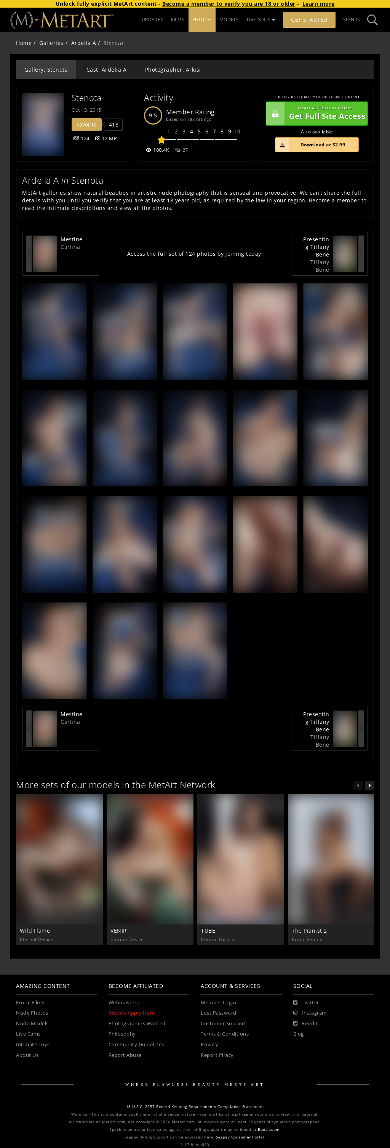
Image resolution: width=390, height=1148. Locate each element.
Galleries (51, 42)
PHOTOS (202, 19)
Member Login (218, 1002)
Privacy (210, 1044)
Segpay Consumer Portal (240, 1137)
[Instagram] (310, 1013)
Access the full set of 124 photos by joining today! (195, 253)
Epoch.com (269, 1129)
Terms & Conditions (225, 1034)
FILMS (178, 19)
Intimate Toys (33, 1044)
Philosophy (122, 1034)
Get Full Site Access (315, 113)
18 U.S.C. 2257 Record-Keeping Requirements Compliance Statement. (195, 1106)
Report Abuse (125, 1055)
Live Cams (28, 1034)
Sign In (352, 19)
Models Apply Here (132, 1013)
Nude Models (32, 1023)
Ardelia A (83, 42)
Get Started (309, 19)
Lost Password (219, 1013)
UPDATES (153, 19)
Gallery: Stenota (46, 69)
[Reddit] (305, 1023)
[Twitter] (306, 1002)
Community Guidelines (136, 1044)
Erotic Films (30, 1002)
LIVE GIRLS (261, 19)
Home (24, 42)
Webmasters (124, 1002)
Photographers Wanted (137, 1023)
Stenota (87, 98)
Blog (298, 1034)
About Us (27, 1055)
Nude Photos (32, 1013)
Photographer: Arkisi (173, 69)
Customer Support (223, 1023)
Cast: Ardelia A (106, 69)
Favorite (87, 124)
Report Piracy (217, 1055)
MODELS (229, 19)
